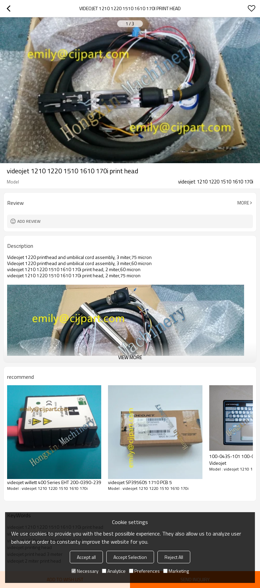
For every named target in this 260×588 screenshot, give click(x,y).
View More (130, 357)
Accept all (86, 557)
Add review (29, 221)
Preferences (144, 570)
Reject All (174, 557)
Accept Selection (130, 557)
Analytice (114, 570)
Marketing (176, 570)
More (243, 202)
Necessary (85, 570)
